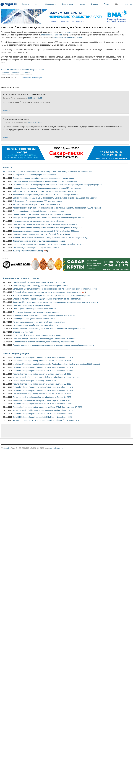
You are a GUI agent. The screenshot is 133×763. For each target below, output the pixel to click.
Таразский (58, 35)
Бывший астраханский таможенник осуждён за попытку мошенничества (43, 342)
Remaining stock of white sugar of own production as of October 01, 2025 (42, 410)
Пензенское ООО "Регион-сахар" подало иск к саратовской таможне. (42, 214)
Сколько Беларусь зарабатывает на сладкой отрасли (35, 325)
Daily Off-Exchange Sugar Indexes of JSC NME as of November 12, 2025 (43, 371)
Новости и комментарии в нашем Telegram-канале (22, 70)
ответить (6, 110)
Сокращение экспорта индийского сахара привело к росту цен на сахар (43, 178)
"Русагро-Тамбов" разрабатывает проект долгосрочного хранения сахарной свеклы (48, 218)
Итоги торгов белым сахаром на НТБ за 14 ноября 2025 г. (37, 205)
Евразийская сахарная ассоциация (67, 38)
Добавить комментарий (33, 78)
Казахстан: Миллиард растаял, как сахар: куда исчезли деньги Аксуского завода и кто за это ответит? (56, 302)
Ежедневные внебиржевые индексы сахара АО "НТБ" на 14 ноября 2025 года (46, 195)
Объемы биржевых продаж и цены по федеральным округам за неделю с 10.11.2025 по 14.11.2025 (55, 198)
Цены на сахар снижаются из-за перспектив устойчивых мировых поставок (45, 224)
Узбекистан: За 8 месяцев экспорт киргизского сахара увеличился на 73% (44, 191)
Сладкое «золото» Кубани (24, 332)
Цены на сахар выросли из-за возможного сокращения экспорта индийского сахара (48, 244)
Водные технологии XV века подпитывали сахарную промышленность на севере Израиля (51, 296)
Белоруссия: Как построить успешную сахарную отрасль (37, 312)
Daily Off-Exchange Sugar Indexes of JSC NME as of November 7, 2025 (42, 404)
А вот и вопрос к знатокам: (16, 119)
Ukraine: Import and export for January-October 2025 (34, 381)
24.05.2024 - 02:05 (35, 122)
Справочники (70, 4)
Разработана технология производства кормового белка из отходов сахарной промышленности (53, 345)
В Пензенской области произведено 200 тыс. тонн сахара (37, 201)
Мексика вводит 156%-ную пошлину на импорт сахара (36, 247)
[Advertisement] (55, 431)
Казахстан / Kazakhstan (21, 73)
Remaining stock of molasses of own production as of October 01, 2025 (42, 397)
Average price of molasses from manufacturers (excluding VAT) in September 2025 (46, 420)
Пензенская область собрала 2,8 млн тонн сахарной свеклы (38, 211)
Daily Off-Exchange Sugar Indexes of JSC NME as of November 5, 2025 (42, 417)
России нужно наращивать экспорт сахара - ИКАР (34, 319)
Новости (27, 4)
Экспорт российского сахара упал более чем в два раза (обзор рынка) (45, 228)
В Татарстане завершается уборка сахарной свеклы (35, 175)
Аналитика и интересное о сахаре (21, 278)
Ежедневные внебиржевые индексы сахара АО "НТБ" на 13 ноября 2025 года (46, 231)
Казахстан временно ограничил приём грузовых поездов (39, 241)
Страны (96, 4)
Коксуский (68, 32)
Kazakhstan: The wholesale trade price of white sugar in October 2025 (41, 400)
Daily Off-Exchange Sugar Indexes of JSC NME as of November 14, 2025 (43, 357)
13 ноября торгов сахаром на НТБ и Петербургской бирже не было (41, 234)
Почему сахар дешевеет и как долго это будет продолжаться (39, 322)
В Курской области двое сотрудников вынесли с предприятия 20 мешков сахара (47, 292)
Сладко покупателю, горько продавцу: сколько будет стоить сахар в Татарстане (47, 299)
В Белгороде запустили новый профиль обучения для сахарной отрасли (44, 315)
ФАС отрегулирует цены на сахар (28, 251)
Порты (109, 4)
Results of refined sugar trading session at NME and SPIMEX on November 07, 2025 (47, 407)
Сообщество (53, 4)
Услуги (82, 4)
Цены (39, 4)
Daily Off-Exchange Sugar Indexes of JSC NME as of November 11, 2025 (43, 387)
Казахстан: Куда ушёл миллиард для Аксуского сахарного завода (40, 286)
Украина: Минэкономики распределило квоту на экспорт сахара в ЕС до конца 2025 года (50, 237)
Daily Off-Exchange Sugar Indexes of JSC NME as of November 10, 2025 (43, 390)
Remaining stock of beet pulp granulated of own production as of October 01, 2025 (46, 377)
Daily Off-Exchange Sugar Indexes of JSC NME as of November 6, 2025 (42, 414)
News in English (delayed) (16, 353)
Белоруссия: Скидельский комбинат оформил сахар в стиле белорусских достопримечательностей (55, 289)
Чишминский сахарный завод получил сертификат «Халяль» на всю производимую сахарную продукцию (57, 185)
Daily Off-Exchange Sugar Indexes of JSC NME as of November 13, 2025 (43, 367)
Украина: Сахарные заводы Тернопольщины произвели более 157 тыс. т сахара (47, 188)
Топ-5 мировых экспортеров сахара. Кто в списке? (34, 309)
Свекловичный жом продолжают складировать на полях (37, 335)
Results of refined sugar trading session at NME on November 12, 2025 (42, 374)
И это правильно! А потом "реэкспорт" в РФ (24, 94)
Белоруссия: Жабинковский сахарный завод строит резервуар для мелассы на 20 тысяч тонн (52, 171)
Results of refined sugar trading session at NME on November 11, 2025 (42, 384)
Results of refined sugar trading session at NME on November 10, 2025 (42, 394)
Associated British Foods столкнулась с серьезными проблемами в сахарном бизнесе (49, 329)
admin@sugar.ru (56, 448)
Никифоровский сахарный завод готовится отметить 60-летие (39, 282)
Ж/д (116, 4)
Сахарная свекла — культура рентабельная (31, 305)
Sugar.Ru (6, 448)
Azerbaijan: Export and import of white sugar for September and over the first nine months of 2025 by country (57, 364)
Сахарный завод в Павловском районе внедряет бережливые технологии (44, 338)
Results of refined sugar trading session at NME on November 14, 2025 (42, 361)
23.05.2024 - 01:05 (35, 98)
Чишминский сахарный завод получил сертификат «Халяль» (39, 221)
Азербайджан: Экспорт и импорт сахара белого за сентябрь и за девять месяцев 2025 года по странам (57, 208)
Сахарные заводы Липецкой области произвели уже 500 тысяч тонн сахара (45, 181)
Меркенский (46, 35)
